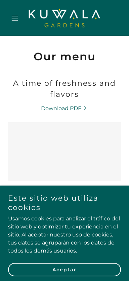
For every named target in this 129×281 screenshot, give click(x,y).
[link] (64, 17)
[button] (16, 18)
